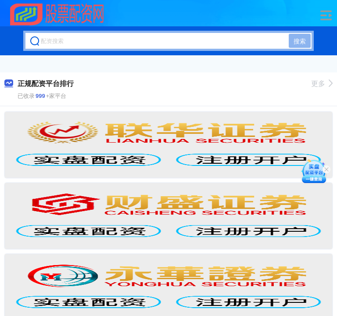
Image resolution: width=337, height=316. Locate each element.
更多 (322, 83)
